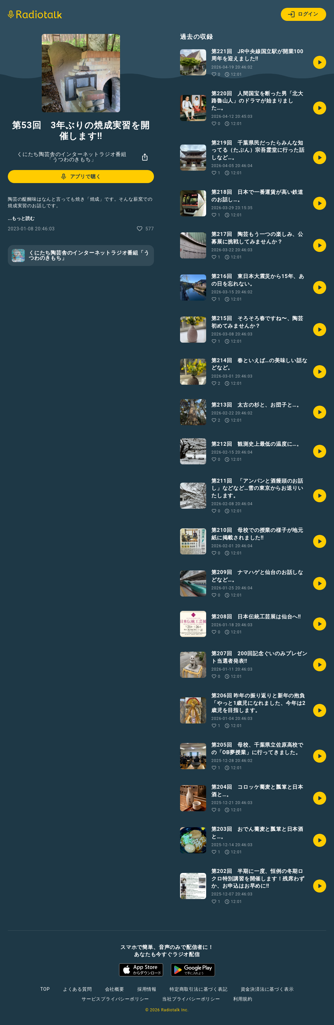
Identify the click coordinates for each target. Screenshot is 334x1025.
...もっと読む (21, 218)
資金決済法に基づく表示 (267, 989)
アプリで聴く (80, 176)
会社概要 (114, 989)
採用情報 (147, 989)
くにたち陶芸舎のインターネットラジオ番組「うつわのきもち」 (72, 157)
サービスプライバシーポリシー (115, 999)
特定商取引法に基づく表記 (199, 989)
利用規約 (242, 999)
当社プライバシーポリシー (191, 999)
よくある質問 (77, 989)
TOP (45, 989)
